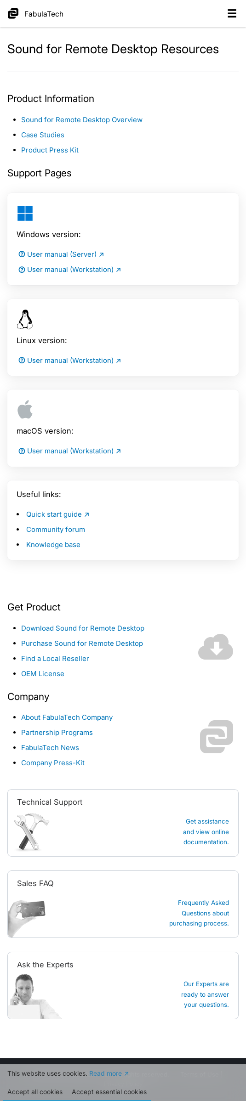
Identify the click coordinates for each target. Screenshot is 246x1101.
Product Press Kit (50, 150)
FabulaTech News (50, 747)
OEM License (42, 673)
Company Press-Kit (53, 762)
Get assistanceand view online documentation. (206, 832)
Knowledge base (53, 544)
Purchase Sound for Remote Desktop (82, 643)
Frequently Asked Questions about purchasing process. (199, 913)
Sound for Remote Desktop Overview (82, 119)
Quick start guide (54, 514)
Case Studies (42, 134)
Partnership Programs (57, 732)
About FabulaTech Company (67, 717)
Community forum (55, 529)
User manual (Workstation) (65, 269)
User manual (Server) (57, 254)
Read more (105, 1073)
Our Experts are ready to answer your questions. (205, 994)
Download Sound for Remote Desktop (82, 628)
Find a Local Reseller (55, 658)
